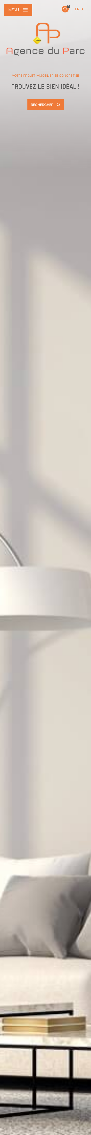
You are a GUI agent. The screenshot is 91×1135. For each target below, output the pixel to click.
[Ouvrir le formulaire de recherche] (45, 104)
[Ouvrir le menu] (18, 10)
